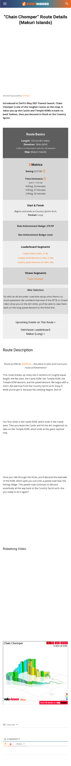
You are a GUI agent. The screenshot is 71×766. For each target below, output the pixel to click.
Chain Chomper (35, 278)
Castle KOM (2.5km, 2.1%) (35, 253)
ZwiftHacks (26, 96)
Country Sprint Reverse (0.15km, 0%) (35, 262)
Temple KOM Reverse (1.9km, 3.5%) (35, 257)
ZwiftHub (26, 363)
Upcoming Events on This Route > (35, 322)
